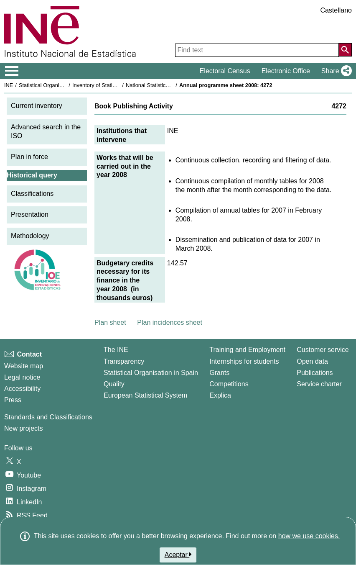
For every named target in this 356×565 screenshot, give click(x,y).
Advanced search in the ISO (46, 131)
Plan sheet (110, 322)
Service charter (319, 384)
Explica (220, 395)
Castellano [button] (336, 10)
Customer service (322, 349)
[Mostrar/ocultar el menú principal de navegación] (12, 71)
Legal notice (22, 377)
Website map (23, 366)
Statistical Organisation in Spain (56, 85)
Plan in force (29, 156)
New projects (23, 428)
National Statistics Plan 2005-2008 (167, 85)
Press (12, 399)
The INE (116, 349)
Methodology (30, 235)
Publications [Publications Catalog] (315, 372)
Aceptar (178, 554)
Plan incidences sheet (169, 322)
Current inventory (36, 105)
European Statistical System (145, 395)
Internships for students (244, 361)
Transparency (124, 361)
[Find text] (257, 50)
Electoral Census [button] (225, 70)
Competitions (228, 384)
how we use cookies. (309, 535)
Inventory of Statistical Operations (112, 85)
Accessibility (22, 388)
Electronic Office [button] (286, 70)
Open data (312, 361)
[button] (335, 71)
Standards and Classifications (48, 417)
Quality (114, 384)
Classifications (32, 193)
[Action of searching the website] (345, 49)
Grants (219, 372)
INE (8, 85)
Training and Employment (247, 349)
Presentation (29, 214)
